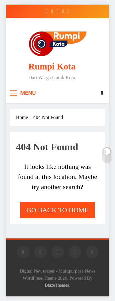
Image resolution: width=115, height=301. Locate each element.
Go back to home (57, 210)
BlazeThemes (57, 285)
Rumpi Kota (52, 66)
